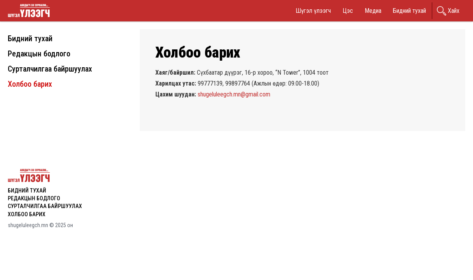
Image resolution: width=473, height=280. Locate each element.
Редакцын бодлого (39, 53)
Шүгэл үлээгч (313, 10)
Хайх (453, 10)
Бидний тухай (409, 10)
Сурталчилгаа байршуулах (50, 69)
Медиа (373, 10)
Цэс (348, 10)
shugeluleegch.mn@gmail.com (234, 94)
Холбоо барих (30, 84)
